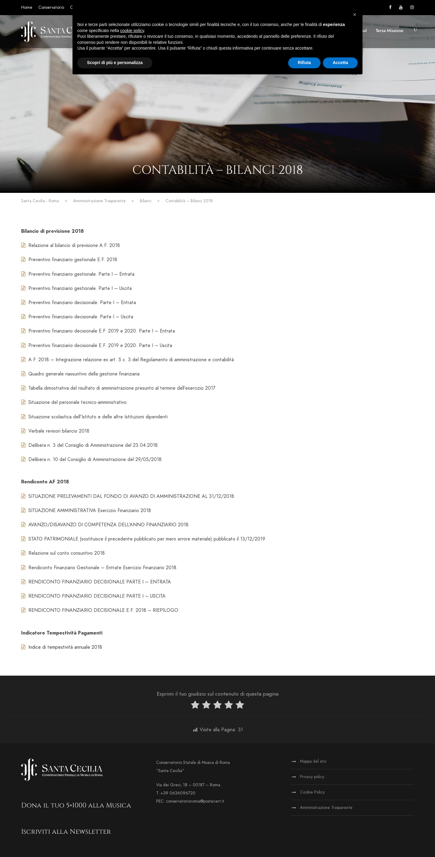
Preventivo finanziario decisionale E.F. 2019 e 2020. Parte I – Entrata (98, 331)
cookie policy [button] (132, 30)
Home (26, 7)
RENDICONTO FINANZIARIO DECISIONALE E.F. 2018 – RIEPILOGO (99, 610)
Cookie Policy (312, 792)
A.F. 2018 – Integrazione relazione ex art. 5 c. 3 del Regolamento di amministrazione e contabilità (127, 359)
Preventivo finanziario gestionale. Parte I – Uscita (76, 288)
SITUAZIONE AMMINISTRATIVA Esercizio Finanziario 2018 (86, 510)
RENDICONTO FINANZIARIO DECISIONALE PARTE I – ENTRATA (96, 582)
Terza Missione (389, 31)
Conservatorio (51, 7)
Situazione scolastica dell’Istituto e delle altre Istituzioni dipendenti (94, 417)
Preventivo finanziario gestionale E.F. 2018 (69, 259)
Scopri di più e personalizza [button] (115, 62)
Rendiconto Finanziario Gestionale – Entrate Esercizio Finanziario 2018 (98, 567)
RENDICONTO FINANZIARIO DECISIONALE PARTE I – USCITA (93, 596)
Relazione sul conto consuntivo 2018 (63, 553)
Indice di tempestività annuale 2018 (61, 647)
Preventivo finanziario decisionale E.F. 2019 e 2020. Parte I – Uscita (96, 345)
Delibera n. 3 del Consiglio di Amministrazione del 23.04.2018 (89, 445)
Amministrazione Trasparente (326, 807)
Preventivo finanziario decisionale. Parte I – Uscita (77, 316)
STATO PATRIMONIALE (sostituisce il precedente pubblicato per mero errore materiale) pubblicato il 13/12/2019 (143, 539)
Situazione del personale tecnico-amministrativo (74, 402)
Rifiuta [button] (304, 62)
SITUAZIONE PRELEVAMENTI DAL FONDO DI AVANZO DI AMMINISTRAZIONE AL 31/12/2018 (127, 496)
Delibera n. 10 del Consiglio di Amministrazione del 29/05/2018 (91, 459)
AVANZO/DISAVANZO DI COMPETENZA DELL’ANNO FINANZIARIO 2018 (104, 524)
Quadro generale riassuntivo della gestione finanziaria (80, 374)
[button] (354, 14)
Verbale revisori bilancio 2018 (55, 431)
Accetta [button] (340, 62)
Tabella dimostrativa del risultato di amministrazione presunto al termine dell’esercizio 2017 (118, 388)
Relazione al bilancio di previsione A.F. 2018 (70, 245)
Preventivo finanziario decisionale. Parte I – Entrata (78, 302)
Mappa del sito (313, 761)
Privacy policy (312, 777)
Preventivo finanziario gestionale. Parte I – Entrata (77, 274)
